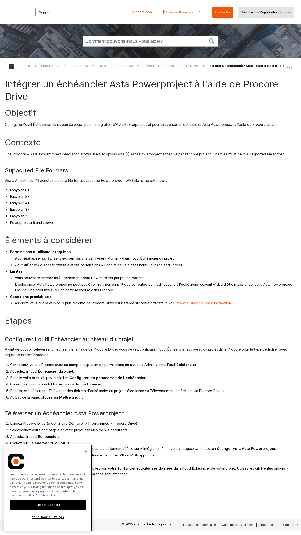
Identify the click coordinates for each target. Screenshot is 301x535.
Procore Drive (76, 65)
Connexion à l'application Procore (266, 12)
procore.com (142, 12)
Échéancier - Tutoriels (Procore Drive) (171, 65)
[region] (48, 487)
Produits (47, 65)
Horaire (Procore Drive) (116, 65)
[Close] (86, 451)
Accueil (26, 65)
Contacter (222, 12)
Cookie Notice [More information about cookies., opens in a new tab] (45, 495)
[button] (211, 40)
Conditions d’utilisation (237, 525)
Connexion (290, 525)
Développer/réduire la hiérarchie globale (14, 66)
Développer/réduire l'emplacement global (289, 65)
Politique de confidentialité (197, 525)
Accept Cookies (48, 505)
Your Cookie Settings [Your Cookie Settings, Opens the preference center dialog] (48, 517)
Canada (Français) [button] (180, 12)
